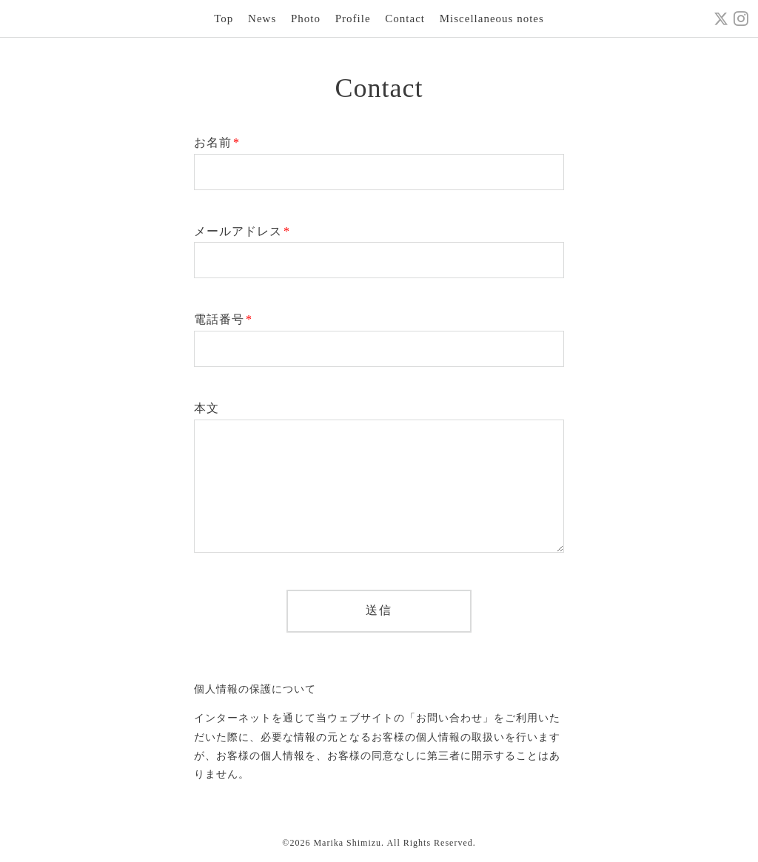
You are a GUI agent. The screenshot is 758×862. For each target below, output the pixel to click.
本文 (206, 408)
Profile (353, 18)
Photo (306, 18)
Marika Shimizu (347, 843)
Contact (405, 18)
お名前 (217, 142)
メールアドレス (242, 231)
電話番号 (223, 319)
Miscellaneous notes (492, 18)
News (262, 18)
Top (223, 18)
